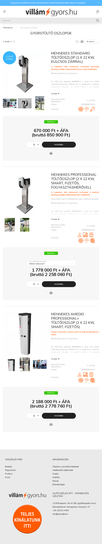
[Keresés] (51, 20)
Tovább (54, 94)
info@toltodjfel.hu (60, 514)
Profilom (9, 474)
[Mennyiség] (34, 144)
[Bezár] (98, 3)
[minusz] (30, 144)
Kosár (7, 477)
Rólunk (56, 481)
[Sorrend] (91, 42)
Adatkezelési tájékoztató (63, 470)
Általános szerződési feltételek (66, 467)
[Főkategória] (8, 27)
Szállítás (56, 477)
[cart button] (98, 12)
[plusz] (38, 144)
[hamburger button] (4, 12)
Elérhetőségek (59, 485)
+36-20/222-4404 (61, 510)
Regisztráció (10, 470)
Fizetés (56, 474)
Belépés (8, 467)
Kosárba (58, 144)
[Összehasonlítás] (51, 153)
